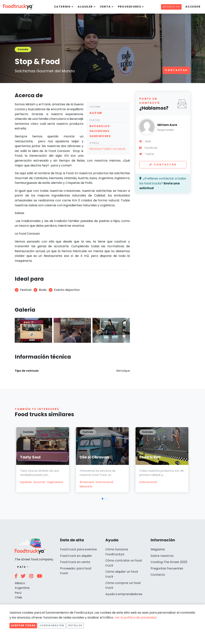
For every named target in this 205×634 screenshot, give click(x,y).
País (21, 567)
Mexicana (86, 486)
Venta (105, 6)
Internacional (104, 482)
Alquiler (85, 6)
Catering (62, 6)
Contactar (176, 70)
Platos (94, 120)
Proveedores (129, 6)
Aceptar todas (23, 625)
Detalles (75, 625)
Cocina (95, 106)
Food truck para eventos (78, 549)
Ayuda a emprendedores (123, 594)
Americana (87, 482)
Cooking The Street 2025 (169, 562)
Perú (18, 593)
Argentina (22, 588)
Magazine (158, 549)
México (20, 583)
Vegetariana (55, 482)
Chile (18, 597)
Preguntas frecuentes (167, 568)
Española (26, 482)
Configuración (51, 625)
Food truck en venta (75, 562)
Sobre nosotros (162, 556)
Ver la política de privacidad (135, 617)
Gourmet (39, 482)
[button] (102, 498)
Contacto (158, 574)
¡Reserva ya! (171, 6)
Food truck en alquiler (76, 556)
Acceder (192, 6)
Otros (94, 143)
